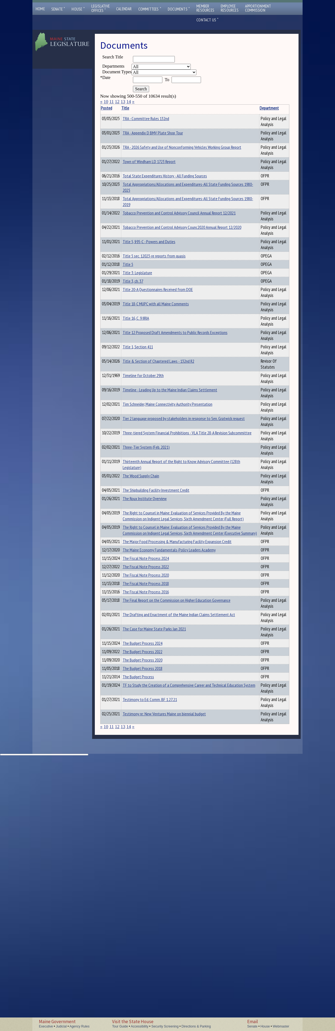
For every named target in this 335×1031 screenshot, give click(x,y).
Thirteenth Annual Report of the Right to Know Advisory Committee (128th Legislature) (163, 604)
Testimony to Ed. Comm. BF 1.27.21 (158, 957)
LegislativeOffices (100, 8)
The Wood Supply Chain (149, 619)
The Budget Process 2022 (151, 880)
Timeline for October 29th (151, 477)
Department (213, 108)
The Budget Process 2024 (151, 871)
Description (235, 108)
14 (128, 101)
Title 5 (136, 333)
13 (123, 101)
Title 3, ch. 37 (141, 352)
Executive (46, 1026)
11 (111, 101)
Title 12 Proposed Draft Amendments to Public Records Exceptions (163, 425)
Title (134, 108)
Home (40, 9)
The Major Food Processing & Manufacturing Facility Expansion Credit (166, 724)
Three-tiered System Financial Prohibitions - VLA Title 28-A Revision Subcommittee (165, 561)
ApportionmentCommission (258, 8)
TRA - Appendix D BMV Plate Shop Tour (161, 139)
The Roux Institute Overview (153, 648)
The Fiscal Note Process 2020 (154, 768)
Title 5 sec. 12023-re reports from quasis (162, 324)
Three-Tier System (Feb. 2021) (154, 578)
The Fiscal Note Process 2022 (154, 759)
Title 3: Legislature (145, 343)
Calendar (124, 9)
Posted (114, 108)
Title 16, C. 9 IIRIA (144, 402)
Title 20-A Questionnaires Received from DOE (166, 361)
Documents (179, 9)
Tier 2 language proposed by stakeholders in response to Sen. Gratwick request (165, 541)
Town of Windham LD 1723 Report (157, 188)
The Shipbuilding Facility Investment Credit (164, 639)
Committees (149, 9)
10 (105, 101)
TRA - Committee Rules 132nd (154, 118)
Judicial (61, 1026)
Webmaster (281, 1026)
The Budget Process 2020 (151, 889)
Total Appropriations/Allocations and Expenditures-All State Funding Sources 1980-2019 (162, 249)
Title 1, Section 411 (146, 442)
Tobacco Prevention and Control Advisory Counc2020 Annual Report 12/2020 (163, 287)
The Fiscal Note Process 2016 (154, 801)
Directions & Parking (196, 1026)
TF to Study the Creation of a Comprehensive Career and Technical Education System (159, 943)
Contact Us (207, 20)
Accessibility (139, 1026)
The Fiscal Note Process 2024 (154, 750)
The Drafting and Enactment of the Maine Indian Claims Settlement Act (164, 833)
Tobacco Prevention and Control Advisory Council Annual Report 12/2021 (163, 266)
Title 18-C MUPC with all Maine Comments (164, 381)
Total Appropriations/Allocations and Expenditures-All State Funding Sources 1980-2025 (162, 229)
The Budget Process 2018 (151, 898)
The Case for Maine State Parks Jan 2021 (162, 851)
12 (117, 101)
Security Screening (165, 1026)
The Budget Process (146, 908)
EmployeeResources (230, 8)
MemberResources (205, 8)
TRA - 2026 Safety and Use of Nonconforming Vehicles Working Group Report (166, 164)
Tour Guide (120, 1026)
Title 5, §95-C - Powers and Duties (157, 304)
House (78, 9)
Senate (58, 9)
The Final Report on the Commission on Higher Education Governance (162, 813)
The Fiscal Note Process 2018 (154, 777)
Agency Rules (79, 1026)
